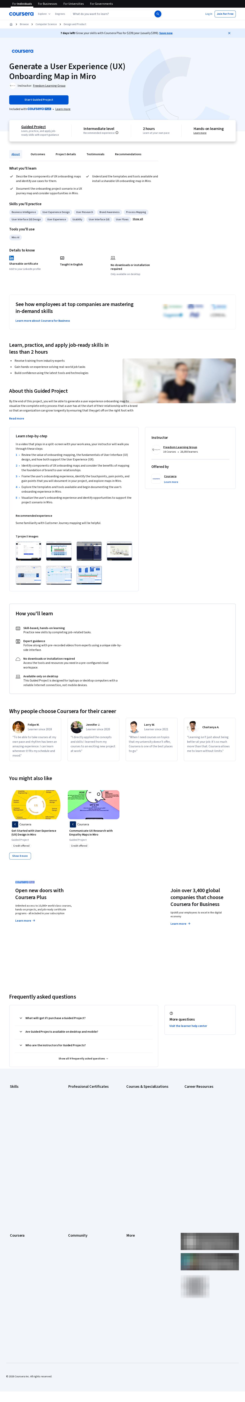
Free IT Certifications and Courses (204, 1123)
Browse (24, 24)
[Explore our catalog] (45, 14)
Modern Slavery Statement (141, 1226)
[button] (60, 14)
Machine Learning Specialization (144, 1131)
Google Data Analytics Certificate (87, 1102)
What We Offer (18, 1174)
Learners (73, 1169)
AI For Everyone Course (139, 1102)
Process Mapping (136, 212)
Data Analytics (18, 1108)
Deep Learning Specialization (142, 1114)
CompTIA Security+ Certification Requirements (203, 1110)
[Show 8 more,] (20, 855)
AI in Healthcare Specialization (143, 1108)
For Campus (17, 1232)
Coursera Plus (18, 1197)
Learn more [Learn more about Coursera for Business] (181, 923)
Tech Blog (74, 1197)
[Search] (157, 14)
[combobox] (112, 14)
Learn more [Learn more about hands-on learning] (200, 133)
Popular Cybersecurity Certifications (205, 1146)
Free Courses (17, 1249)
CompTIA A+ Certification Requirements (207, 1102)
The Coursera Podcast (81, 1192)
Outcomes (38, 154)
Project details (66, 154)
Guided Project (33, 127)
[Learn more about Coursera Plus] (62, 109)
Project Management (22, 1131)
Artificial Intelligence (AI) (24, 1096)
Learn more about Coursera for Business (43, 321)
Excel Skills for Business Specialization (148, 1119)
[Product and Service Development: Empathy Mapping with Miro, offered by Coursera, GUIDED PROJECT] (209, 833)
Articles (130, 1209)
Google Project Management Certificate (91, 1114)
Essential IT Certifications (199, 1117)
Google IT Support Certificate (85, 1108)
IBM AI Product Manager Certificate (88, 1131)
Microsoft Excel (18, 1125)
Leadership (16, 1180)
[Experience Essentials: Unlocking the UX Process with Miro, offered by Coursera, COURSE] (151, 833)
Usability (77, 219)
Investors (131, 1174)
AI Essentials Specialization (141, 1091)
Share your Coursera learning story (30, 1255)
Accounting (16, 1091)
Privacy (130, 1186)
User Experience (56, 219)
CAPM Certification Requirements (204, 1096)
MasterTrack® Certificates (25, 1209)
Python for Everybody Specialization (147, 1142)
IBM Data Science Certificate (84, 1136)
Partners (73, 1174)
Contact (130, 1203)
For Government (19, 1226)
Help (128, 1192)
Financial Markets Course (140, 1125)
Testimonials (95, 154)
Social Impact (17, 1243)
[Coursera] (21, 14)
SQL (12, 1142)
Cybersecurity (18, 1102)
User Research (84, 212)
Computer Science (46, 24)
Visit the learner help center (188, 1025)
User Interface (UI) (99, 219)
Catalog (14, 1192)
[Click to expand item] (28, 551)
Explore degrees (106, 916)
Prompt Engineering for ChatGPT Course (149, 1136)
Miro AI (15, 237)
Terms (130, 1180)
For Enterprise (18, 1220)
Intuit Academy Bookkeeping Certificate (91, 1142)
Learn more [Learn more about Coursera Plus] (25, 920)
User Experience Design (56, 212)
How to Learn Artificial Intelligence (204, 1135)
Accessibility (133, 1197)
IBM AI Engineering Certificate (85, 1125)
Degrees (15, 1215)
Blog (70, 1186)
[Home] (11, 24)
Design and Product (75, 24)
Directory (131, 1215)
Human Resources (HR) (23, 1119)
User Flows (122, 219)
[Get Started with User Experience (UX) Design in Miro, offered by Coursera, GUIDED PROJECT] (36, 833)
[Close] (229, 33)
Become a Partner (20, 1238)
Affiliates (131, 1220)
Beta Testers (75, 1180)
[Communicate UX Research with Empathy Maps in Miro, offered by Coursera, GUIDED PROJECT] (94, 833)
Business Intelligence (24, 212)
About (15, 154)
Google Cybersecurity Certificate (87, 1096)
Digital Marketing (19, 1114)
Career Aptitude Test (197, 1091)
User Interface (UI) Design (26, 219)
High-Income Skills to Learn (200, 1129)
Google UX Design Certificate (84, 1119)
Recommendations (128, 154)
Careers (14, 1186)
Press (129, 1169)
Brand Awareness (110, 212)
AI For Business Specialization (143, 1096)
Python (14, 1136)
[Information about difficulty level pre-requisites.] (118, 133)
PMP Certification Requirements (203, 1140)
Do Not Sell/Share (136, 1232)
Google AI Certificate (80, 1091)
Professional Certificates (24, 1203)
